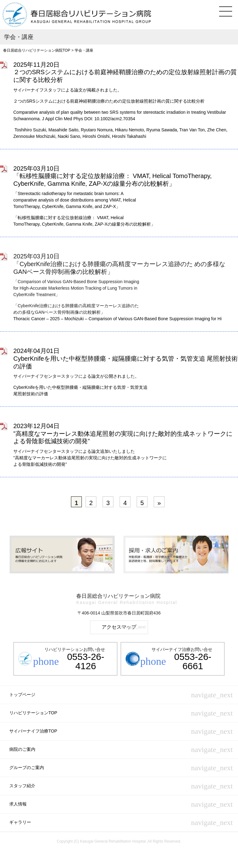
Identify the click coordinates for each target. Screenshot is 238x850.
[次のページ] (159, 501)
